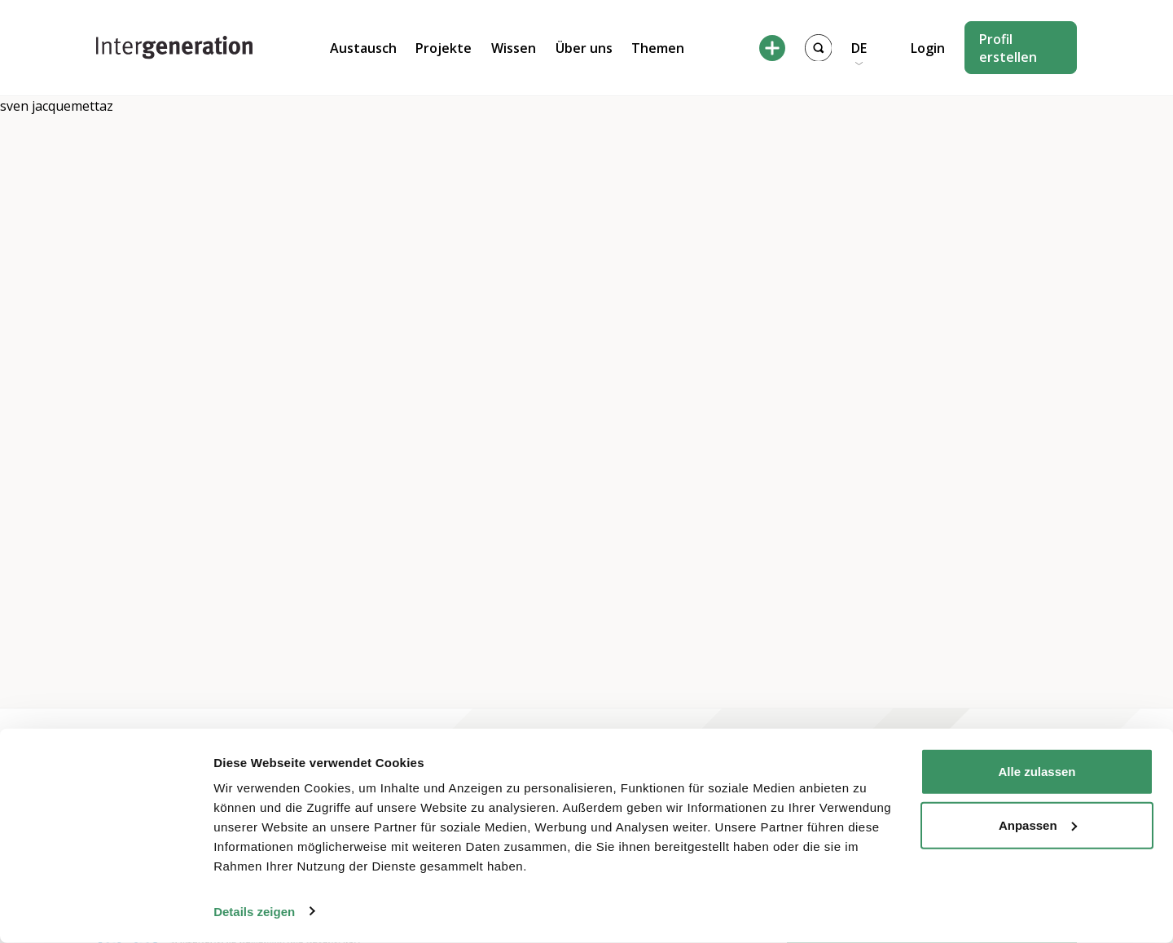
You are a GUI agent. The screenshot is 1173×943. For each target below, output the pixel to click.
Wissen (513, 48)
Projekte (443, 48)
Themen (657, 48)
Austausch (363, 48)
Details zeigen (254, 911)
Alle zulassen (1036, 772)
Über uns (584, 48)
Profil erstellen (1008, 48)
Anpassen (1038, 824)
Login (928, 48)
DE (859, 48)
